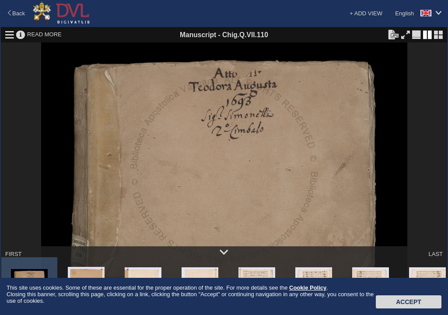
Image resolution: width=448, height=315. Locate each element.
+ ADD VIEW (366, 13)
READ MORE (44, 34)
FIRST (13, 254)
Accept (408, 301)
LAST (435, 254)
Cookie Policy (307, 287)
